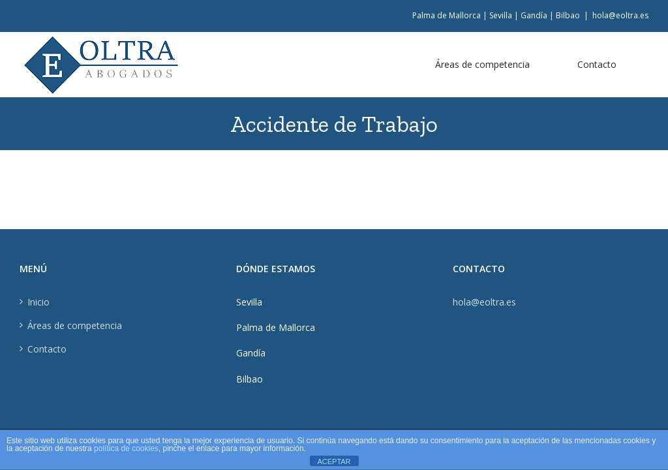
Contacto (47, 349)
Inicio (38, 302)
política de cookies (126, 448)
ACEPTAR (333, 461)
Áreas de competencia (74, 325)
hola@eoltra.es (620, 15)
